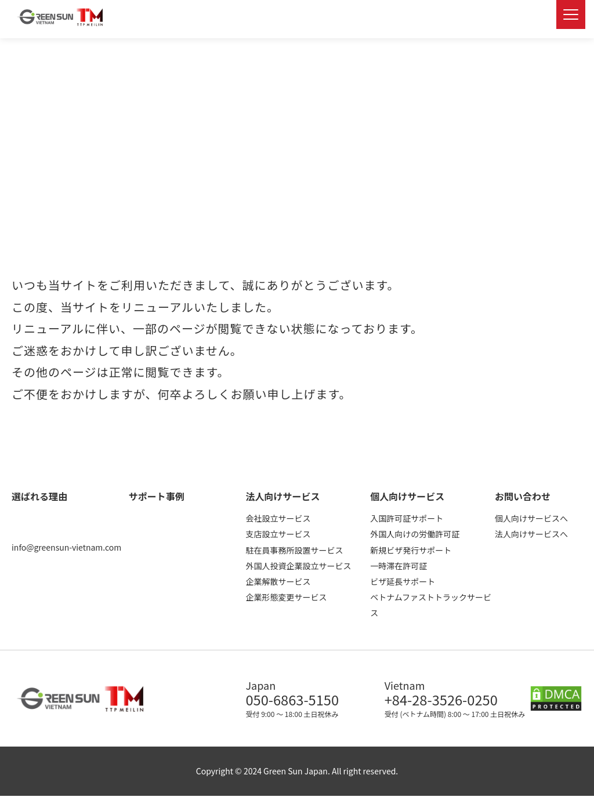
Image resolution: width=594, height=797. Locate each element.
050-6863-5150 (294, 700)
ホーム (21, 57)
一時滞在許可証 (398, 566)
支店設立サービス (277, 534)
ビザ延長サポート (402, 581)
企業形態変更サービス (286, 597)
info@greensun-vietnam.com (66, 547)
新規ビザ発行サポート (410, 550)
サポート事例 (156, 496)
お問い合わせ (522, 496)
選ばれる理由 (39, 496)
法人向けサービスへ (531, 534)
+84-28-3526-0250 (445, 700)
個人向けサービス (407, 496)
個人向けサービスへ (531, 518)
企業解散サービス (277, 581)
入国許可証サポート (406, 518)
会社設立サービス (277, 518)
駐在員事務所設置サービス (294, 550)
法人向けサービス (282, 496)
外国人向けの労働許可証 (414, 534)
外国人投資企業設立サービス (298, 566)
